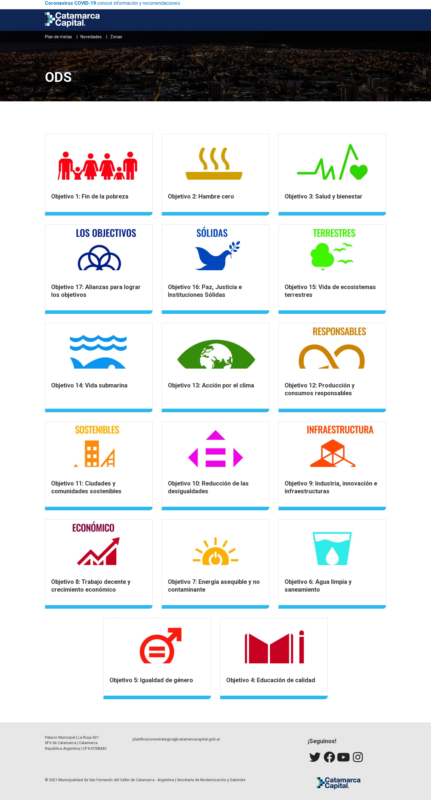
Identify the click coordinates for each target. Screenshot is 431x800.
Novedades (91, 36)
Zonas (116, 36)
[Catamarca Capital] (72, 20)
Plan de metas (58, 36)
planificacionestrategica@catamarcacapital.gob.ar (176, 739)
